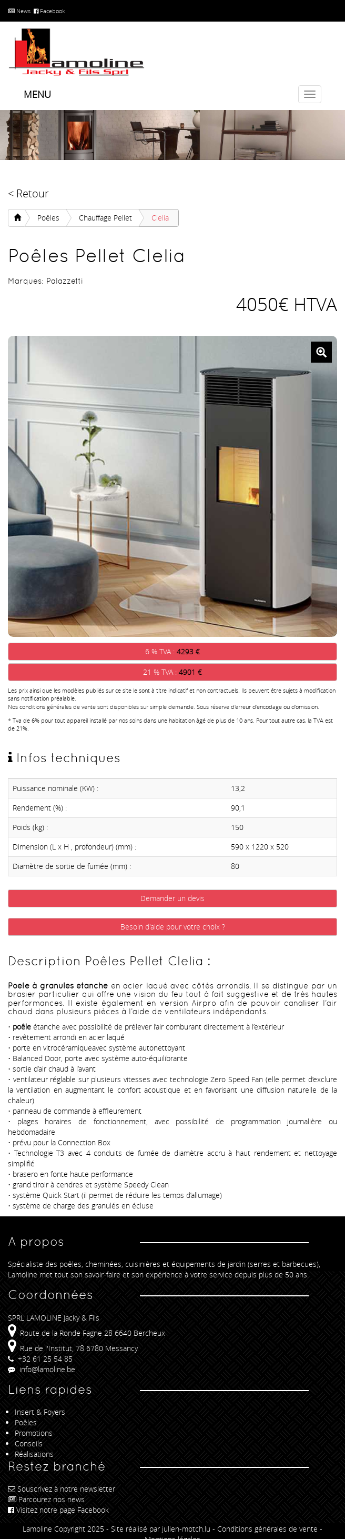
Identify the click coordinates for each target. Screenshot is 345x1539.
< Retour (28, 193)
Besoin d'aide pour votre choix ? (172, 927)
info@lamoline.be (41, 1369)
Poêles (48, 218)
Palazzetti (64, 280)
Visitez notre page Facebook (58, 1510)
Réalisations (34, 1454)
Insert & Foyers (40, 1412)
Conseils (29, 1443)
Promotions (34, 1433)
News (19, 11)
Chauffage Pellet (105, 218)
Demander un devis (172, 898)
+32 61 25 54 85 (40, 1359)
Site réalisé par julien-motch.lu (160, 1529)
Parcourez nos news (46, 1499)
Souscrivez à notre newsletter (61, 1489)
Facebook (49, 11)
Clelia (160, 218)
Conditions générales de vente (267, 1529)
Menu (37, 94)
